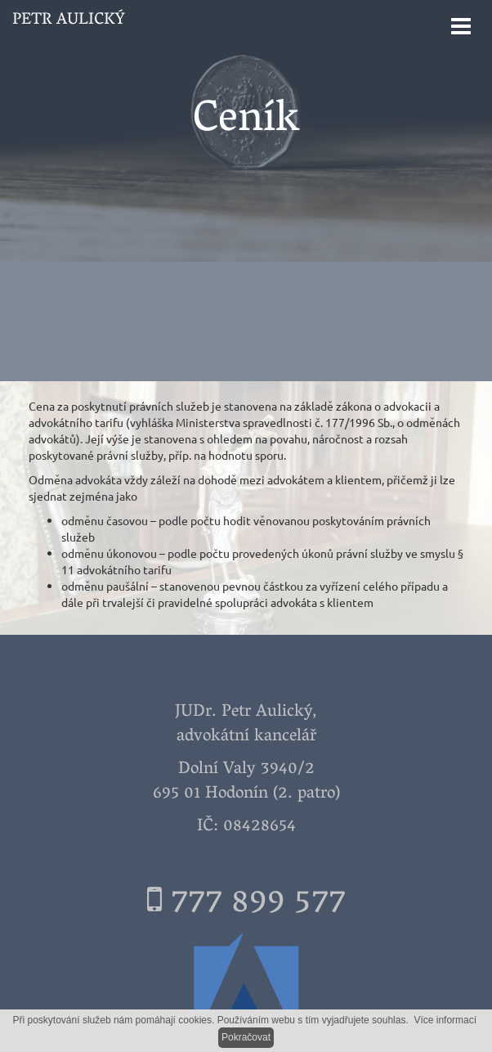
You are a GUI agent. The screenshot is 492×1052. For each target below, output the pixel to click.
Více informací (445, 1020)
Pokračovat (246, 1037)
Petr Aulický (68, 20)
